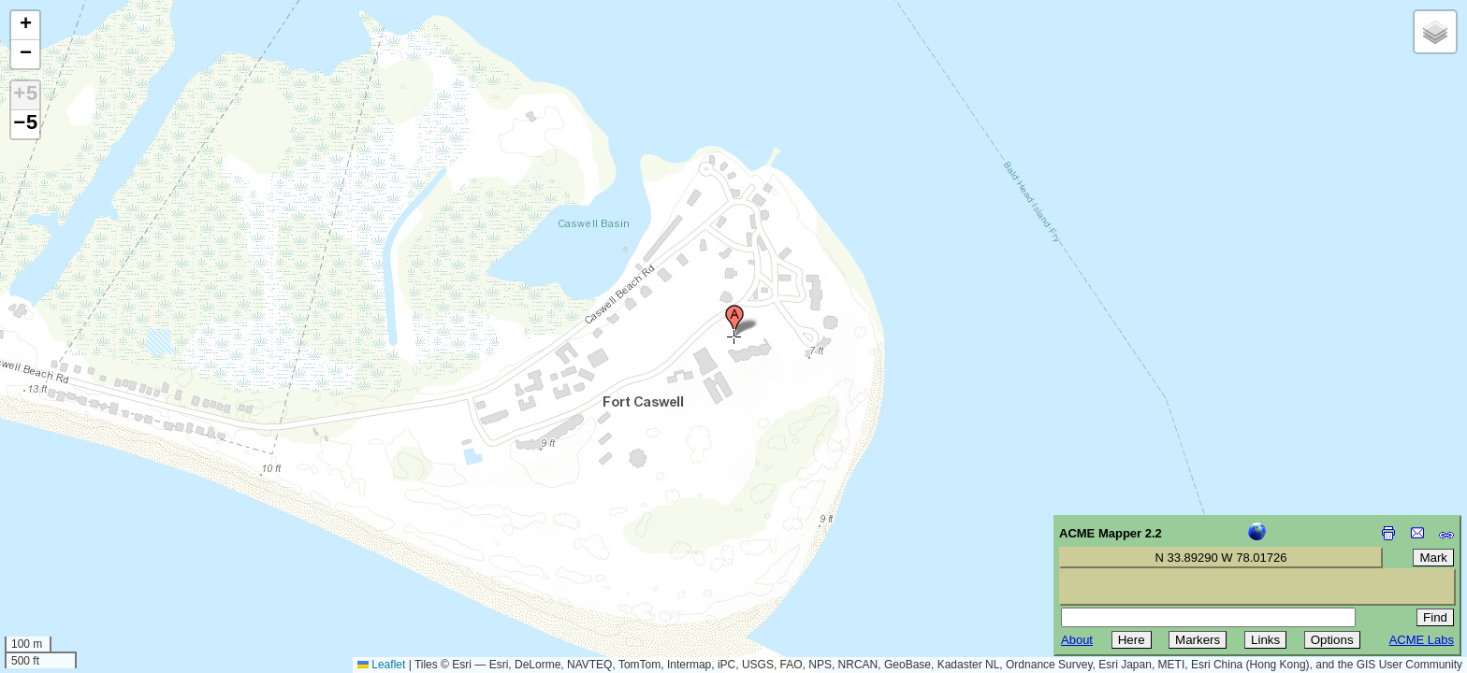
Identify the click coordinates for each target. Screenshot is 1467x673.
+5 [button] (25, 95)
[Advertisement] (99, 540)
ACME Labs (1421, 640)
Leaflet (381, 664)
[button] (734, 320)
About (1077, 640)
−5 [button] (25, 124)
